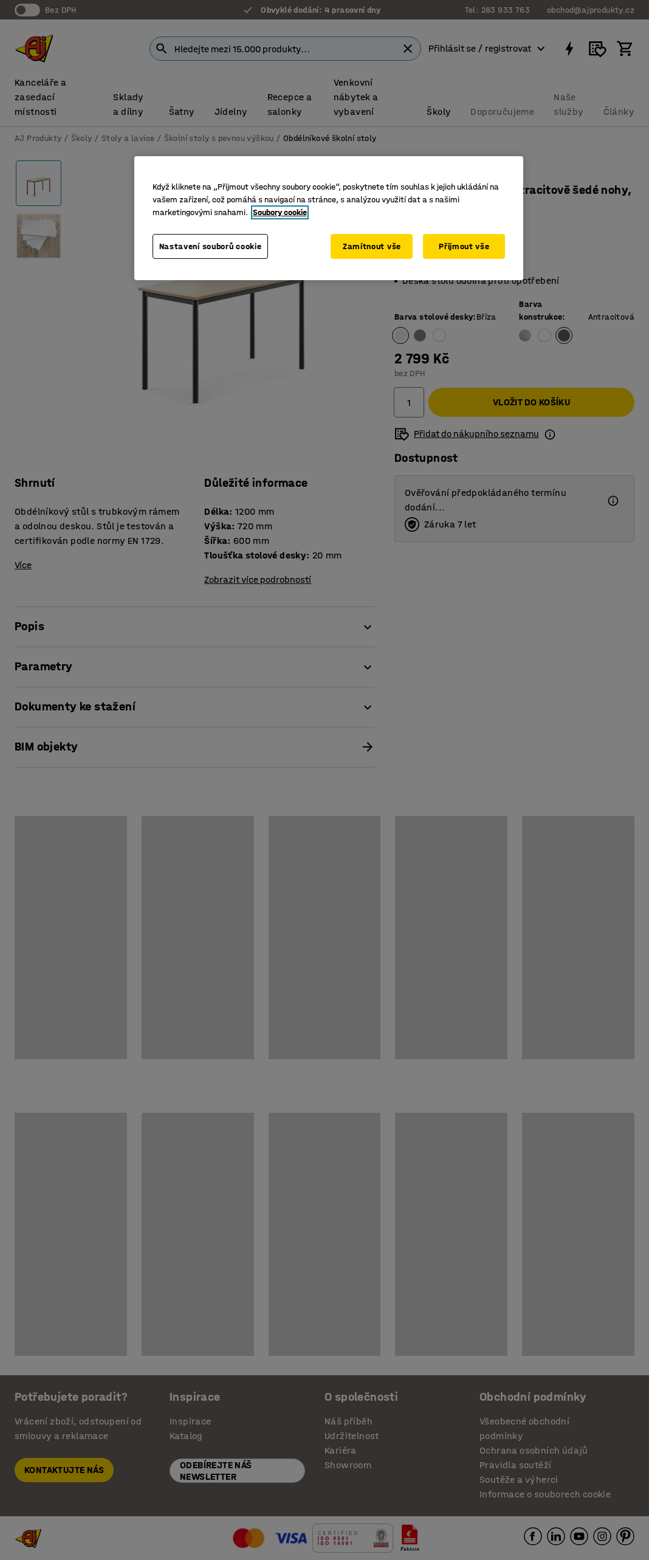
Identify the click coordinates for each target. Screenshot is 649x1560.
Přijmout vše (464, 246)
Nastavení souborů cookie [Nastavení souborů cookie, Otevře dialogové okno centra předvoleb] (210, 246)
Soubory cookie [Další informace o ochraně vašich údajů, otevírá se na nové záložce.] (280, 212)
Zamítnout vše (372, 246)
